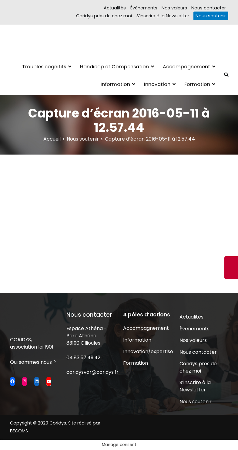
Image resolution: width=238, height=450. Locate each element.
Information (115, 84)
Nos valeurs (174, 8)
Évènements (143, 8)
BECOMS (19, 431)
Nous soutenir (211, 16)
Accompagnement (186, 66)
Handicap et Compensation (114, 66)
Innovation (157, 84)
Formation (197, 84)
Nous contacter (208, 8)
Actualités (115, 8)
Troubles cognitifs (44, 66)
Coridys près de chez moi (104, 16)
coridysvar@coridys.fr (92, 372)
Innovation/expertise (147, 351)
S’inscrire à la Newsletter (162, 16)
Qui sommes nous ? (33, 362)
